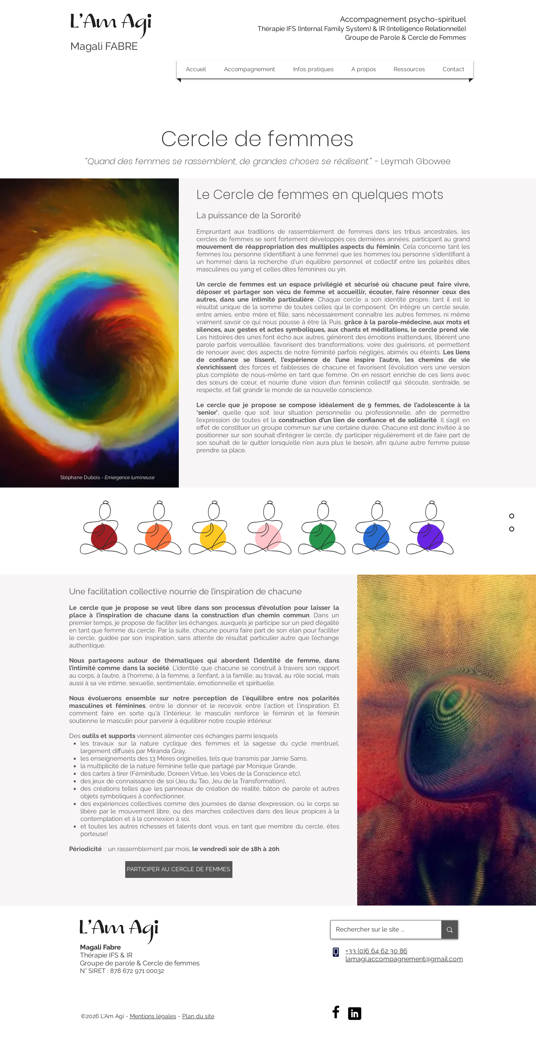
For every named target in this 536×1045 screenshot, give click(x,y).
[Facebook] (335, 1012)
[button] (249, 69)
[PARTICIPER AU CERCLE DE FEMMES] (178, 869)
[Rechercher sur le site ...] (380, 930)
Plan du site (198, 1016)
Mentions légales (153, 1016)
